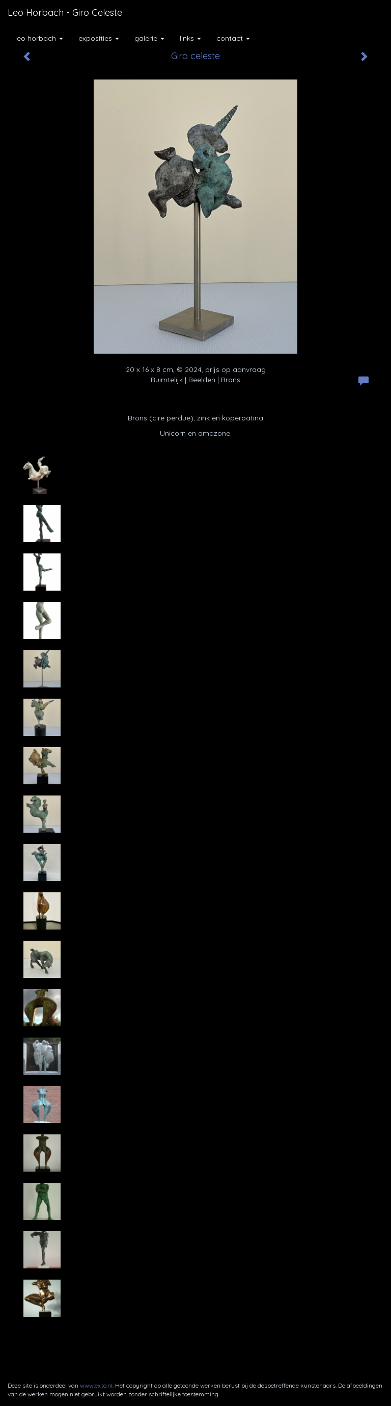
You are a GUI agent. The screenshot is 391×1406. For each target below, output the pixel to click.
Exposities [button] (98, 38)
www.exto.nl (96, 1385)
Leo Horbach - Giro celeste (65, 12)
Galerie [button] (149, 38)
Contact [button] (233, 38)
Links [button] (190, 38)
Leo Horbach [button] (39, 38)
